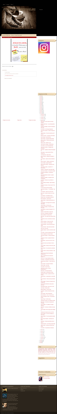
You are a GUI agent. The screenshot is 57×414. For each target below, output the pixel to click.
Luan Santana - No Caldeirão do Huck (46, 195)
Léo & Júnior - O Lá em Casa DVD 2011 (47, 145)
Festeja (39, 354)
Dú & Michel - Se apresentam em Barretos (47, 327)
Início (4, 4)
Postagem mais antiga (32, 120)
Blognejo (22, 389)
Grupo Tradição (41, 389)
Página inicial (19, 120)
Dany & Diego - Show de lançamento (46, 293)
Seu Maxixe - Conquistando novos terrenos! (47, 259)
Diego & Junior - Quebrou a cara (46, 142)
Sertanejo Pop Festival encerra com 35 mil (47, 312)
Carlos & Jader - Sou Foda (45, 265)
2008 (41, 342)
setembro (42, 118)
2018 (41, 104)
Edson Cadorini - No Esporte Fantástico (47, 263)
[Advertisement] (10, 111)
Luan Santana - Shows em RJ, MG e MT (47, 191)
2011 (41, 113)
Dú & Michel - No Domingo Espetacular (47, 129)
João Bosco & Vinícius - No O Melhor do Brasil (48, 300)
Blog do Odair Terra (24, 388)
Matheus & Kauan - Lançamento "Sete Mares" (48, 135)
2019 (41, 103)
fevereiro (42, 337)
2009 (41, 341)
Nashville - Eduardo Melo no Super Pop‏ (47, 211)
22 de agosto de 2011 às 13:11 (9, 75)
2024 (41, 97)
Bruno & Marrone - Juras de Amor (46, 198)
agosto (42, 120)
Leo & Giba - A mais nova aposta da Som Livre (48, 232)
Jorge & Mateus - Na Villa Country (46, 205)
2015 (41, 108)
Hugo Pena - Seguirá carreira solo (12, 388)
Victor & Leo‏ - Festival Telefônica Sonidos (47, 258)
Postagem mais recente (6, 120)
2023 (41, 98)
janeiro (42, 338)
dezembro (42, 114)
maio (42, 332)
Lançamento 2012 (42, 348)
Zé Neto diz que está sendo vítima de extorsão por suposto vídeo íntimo (12, 404)
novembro (42, 115)
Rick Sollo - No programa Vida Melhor (46, 213)
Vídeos (12, 4)
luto (49, 354)
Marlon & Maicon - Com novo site (46, 289)
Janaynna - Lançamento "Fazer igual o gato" (47, 169)
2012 (41, 111)
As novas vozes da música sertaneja (46, 187)
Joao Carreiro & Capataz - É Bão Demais (47, 144)
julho (42, 329)
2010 (41, 340)
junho (42, 331)
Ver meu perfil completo (46, 378)
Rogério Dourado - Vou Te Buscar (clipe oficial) (48, 323)
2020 (41, 102)
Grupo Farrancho (41, 388)
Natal (40, 354)
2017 (41, 105)
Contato (7, 4)
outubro (42, 117)
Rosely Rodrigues (46, 354)
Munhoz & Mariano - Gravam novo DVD (47, 221)
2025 (41, 96)
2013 (41, 110)
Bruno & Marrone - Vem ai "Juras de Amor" (12, 35)
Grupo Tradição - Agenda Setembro (46, 162)
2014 (41, 109)
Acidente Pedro (51, 348)
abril (41, 334)
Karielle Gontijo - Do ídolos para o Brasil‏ (47, 272)
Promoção (43, 354)
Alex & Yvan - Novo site (44, 228)
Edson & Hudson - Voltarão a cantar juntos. (47, 161)
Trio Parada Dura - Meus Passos (46, 154)
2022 (41, 99)
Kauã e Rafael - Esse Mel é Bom (46, 137)
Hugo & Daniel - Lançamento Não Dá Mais (47, 138)
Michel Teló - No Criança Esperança (46, 270)
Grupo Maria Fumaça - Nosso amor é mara (47, 286)
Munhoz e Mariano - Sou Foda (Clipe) (46, 222)
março (42, 335)
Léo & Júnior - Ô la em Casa (45, 266)
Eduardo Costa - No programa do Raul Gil (47, 197)
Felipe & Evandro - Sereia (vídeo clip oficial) (47, 226)
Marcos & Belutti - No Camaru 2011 (46, 214)
